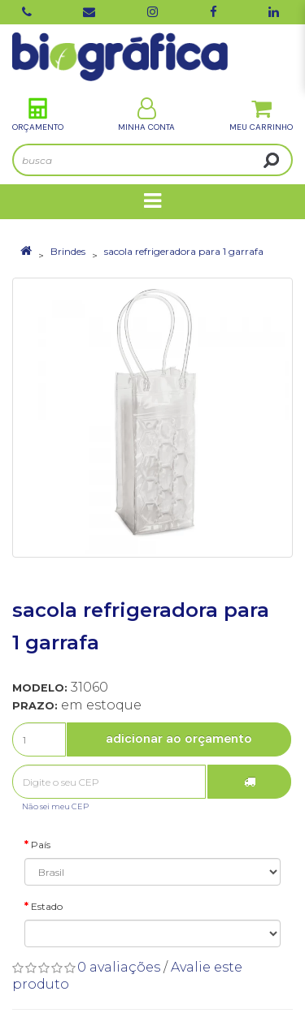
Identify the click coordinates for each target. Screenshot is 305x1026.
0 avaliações (118, 967)
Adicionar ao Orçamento (179, 739)
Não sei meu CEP (55, 806)
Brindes (67, 251)
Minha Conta (146, 114)
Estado (47, 906)
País (40, 844)
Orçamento (37, 114)
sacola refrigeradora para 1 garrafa (184, 251)
